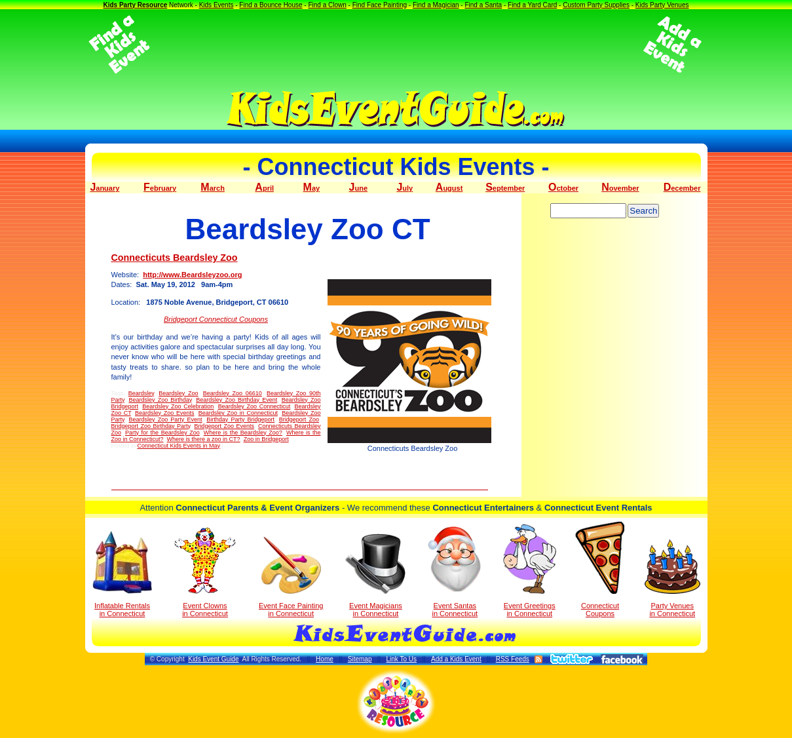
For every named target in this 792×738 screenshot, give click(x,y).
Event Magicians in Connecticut (375, 575)
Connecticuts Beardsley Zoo (174, 257)
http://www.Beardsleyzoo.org (192, 275)
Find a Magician (436, 5)
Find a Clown (327, 5)
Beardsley (141, 393)
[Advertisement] (396, 44)
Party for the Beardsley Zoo (162, 432)
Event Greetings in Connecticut (529, 570)
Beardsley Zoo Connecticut (254, 406)
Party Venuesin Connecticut (672, 578)
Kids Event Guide (213, 659)
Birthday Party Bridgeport (240, 419)
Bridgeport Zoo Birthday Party (151, 426)
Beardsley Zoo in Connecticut (238, 413)
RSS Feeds (512, 659)
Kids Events (216, 5)
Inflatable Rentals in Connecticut (122, 574)
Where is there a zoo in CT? (203, 439)
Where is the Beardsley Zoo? (243, 432)
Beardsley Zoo (178, 393)
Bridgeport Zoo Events (224, 426)
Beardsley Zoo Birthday (159, 400)
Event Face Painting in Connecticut (291, 577)
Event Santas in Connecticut (455, 570)
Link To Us (401, 659)
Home (324, 659)
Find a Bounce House (270, 5)
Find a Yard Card (532, 5)
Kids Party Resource (135, 5)
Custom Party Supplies (596, 5)
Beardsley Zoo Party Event (165, 419)
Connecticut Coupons (599, 569)
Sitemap (360, 659)
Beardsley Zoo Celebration (178, 406)
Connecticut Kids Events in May (179, 445)
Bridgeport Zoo (299, 419)
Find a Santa (483, 5)
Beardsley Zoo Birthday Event (236, 400)
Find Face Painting (379, 5)
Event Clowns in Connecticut (205, 572)
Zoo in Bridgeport (266, 439)
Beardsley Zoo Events (165, 413)
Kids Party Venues (662, 5)
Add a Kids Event (456, 659)
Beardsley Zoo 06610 (232, 393)
